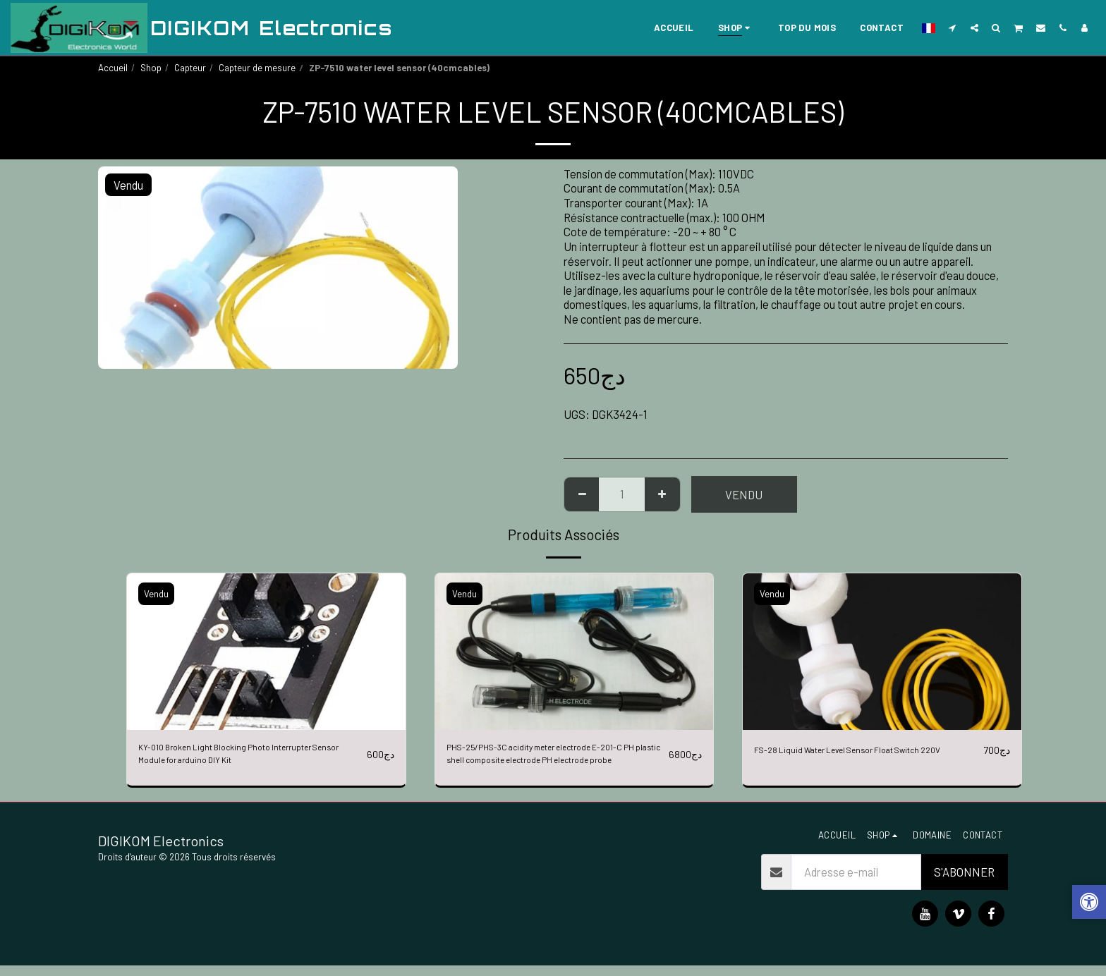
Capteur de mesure (257, 67)
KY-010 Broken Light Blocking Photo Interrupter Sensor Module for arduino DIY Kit (248, 758)
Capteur (190, 67)
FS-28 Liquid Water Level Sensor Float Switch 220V (848, 758)
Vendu (743, 494)
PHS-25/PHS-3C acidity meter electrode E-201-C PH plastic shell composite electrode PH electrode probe (554, 759)
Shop (151, 67)
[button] (952, 27)
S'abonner (964, 882)
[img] (266, 651)
